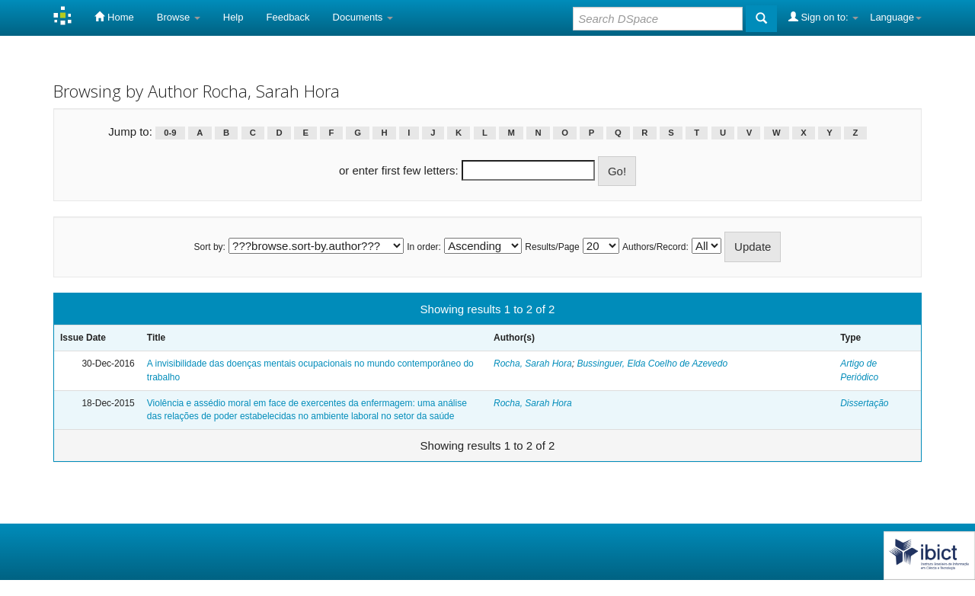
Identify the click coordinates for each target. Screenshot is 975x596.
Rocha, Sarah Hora (533, 363)
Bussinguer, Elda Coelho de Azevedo (652, 363)
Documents (363, 17)
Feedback (288, 17)
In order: (424, 247)
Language (896, 17)
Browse (178, 17)
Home (113, 17)
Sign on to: (823, 17)
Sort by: (209, 247)
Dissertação (864, 403)
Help (233, 17)
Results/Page (552, 247)
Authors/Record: (655, 247)
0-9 (170, 132)
